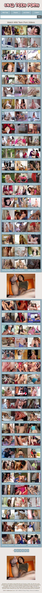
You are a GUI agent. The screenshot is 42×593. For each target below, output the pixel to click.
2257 (17, 590)
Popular (16, 12)
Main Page (5, 12)
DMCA (20, 590)
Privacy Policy (26, 590)
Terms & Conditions (34, 590)
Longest (37, 12)
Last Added (26, 12)
